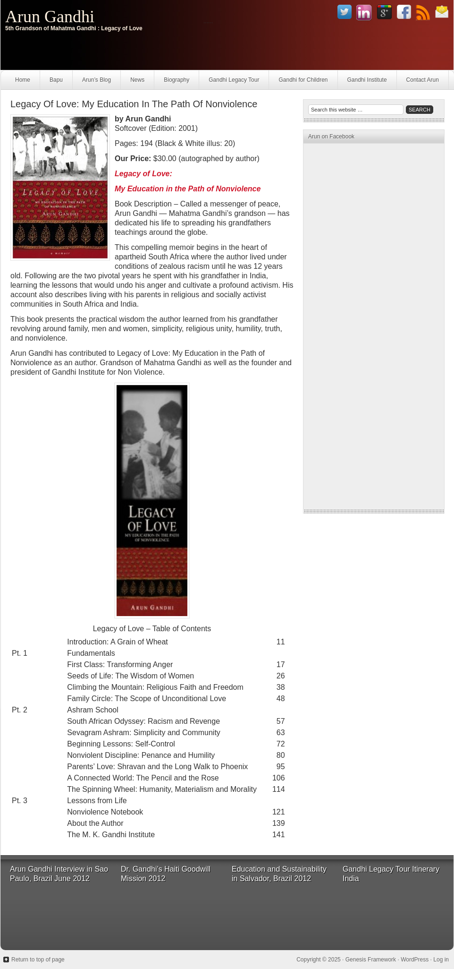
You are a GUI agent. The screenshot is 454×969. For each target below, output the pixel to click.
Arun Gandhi (49, 16)
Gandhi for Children (303, 80)
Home (22, 80)
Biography (176, 80)
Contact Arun (422, 80)
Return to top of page (38, 959)
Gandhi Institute (367, 80)
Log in (441, 959)
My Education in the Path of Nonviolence (188, 189)
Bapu (56, 80)
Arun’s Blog (96, 80)
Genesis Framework (370, 959)
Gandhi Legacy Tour (234, 80)
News (137, 80)
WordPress (415, 959)
